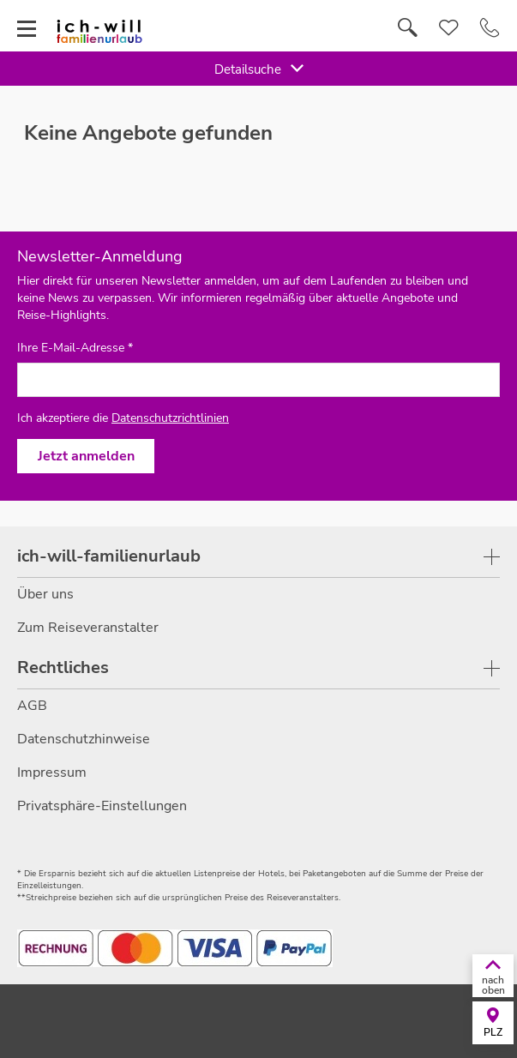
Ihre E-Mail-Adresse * (75, 348)
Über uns (45, 594)
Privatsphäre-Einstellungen (102, 806)
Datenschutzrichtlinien (170, 418)
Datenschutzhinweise (83, 739)
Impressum (52, 772)
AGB (32, 705)
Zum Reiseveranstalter (88, 627)
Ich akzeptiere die (123, 418)
